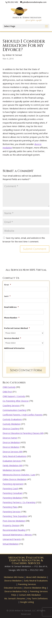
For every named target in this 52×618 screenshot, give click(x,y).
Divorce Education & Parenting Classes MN (23, 433)
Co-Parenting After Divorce (16, 400)
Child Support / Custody (14, 396)
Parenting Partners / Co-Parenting (19, 502)
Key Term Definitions (37, 598)
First (7, 285)
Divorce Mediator (11, 447)
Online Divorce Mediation (14, 479)
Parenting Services (12, 511)
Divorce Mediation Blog (35, 587)
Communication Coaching (14, 410)
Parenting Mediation (12, 497)
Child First (7, 391)
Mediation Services (12, 470)
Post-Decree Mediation (14, 520)
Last (7, 296)
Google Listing (27, 602)
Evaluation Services (12, 460)
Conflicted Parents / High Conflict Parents (23, 414)
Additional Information (14, 348)
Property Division (11, 525)
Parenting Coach (10, 488)
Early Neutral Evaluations (14, 456)
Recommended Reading (14, 530)
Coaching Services (11, 405)
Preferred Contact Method (17, 328)
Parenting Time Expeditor (15, 516)
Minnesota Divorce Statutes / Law (19, 474)
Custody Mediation (12, 423)
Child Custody (9, 387)
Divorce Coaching (11, 428)
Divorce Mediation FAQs (15, 591)
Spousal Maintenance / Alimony (17, 534)
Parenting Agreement (13, 483)
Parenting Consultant (13, 493)
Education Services (13, 587)
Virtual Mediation (11, 543)
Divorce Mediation (11, 442)
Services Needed (12, 338)
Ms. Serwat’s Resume (14, 598)
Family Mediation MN (12, 465)
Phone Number (11, 318)
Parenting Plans (10, 506)
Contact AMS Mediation (30, 594)
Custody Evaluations (12, 419)
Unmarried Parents (12, 539)
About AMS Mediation (36, 577)
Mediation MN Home (14, 577)
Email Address (11, 307)
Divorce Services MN (12, 451)
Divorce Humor (10, 437)
